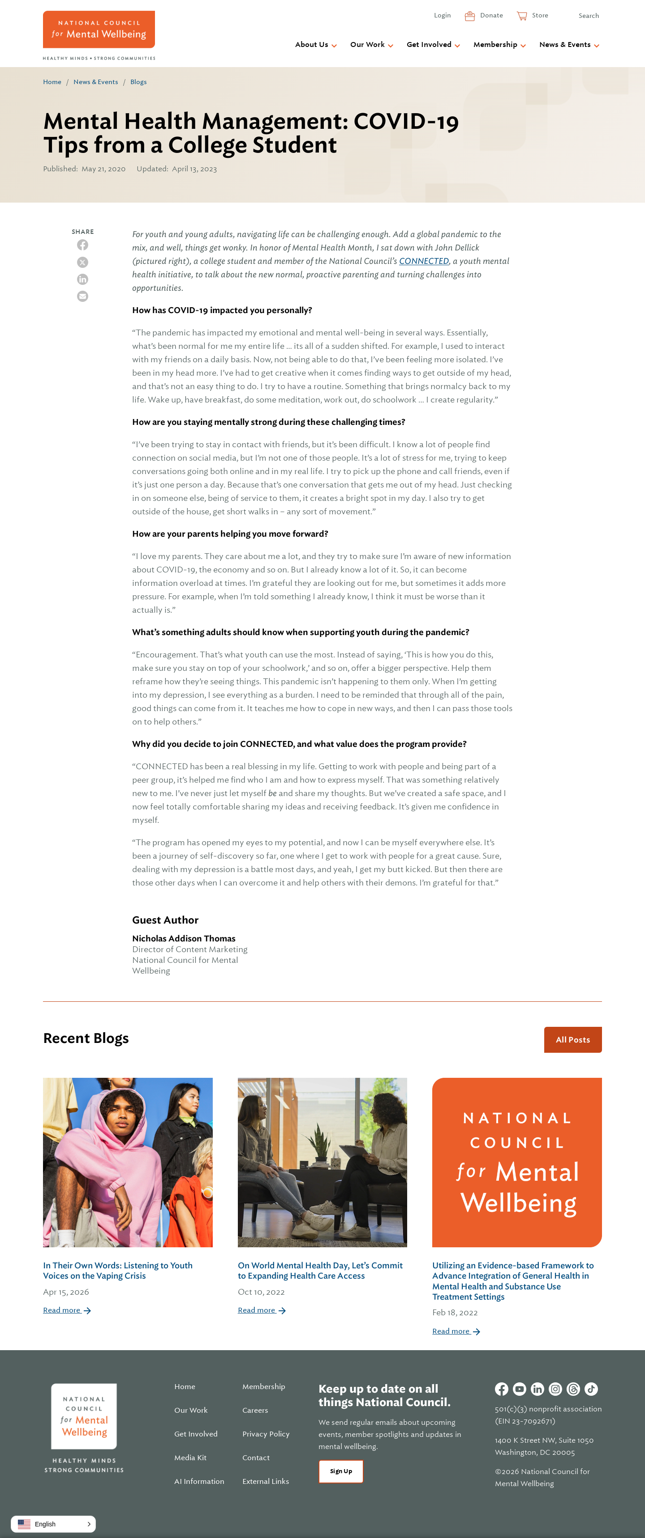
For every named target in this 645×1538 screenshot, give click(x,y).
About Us (311, 44)
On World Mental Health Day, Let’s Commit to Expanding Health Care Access (323, 1279)
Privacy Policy (266, 1434)
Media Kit (190, 1457)
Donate (491, 15)
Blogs (138, 82)
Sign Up (341, 1471)
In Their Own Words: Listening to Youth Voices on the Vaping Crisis (128, 1279)
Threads (573, 1389)
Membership (495, 44)
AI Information (199, 1481)
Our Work (367, 44)
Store (539, 15)
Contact (256, 1457)
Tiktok (591, 1389)
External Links (265, 1481)
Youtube (519, 1389)
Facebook (501, 1389)
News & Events (565, 44)
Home (52, 82)
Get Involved (429, 44)
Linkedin (537, 1389)
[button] (53, 1524)
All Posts (573, 1040)
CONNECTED (424, 261)
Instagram (555, 1389)
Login (442, 15)
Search (589, 16)
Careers (255, 1410)
